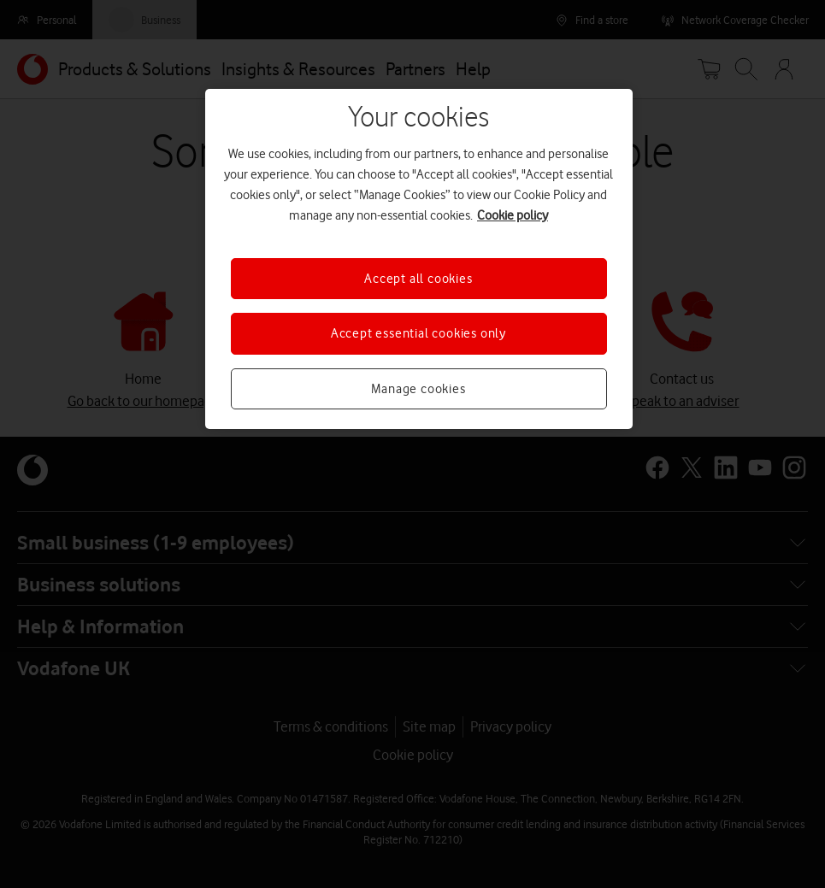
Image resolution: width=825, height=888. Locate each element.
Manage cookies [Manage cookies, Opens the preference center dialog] (418, 389)
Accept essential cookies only (418, 333)
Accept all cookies (418, 278)
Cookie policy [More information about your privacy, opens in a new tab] (512, 215)
